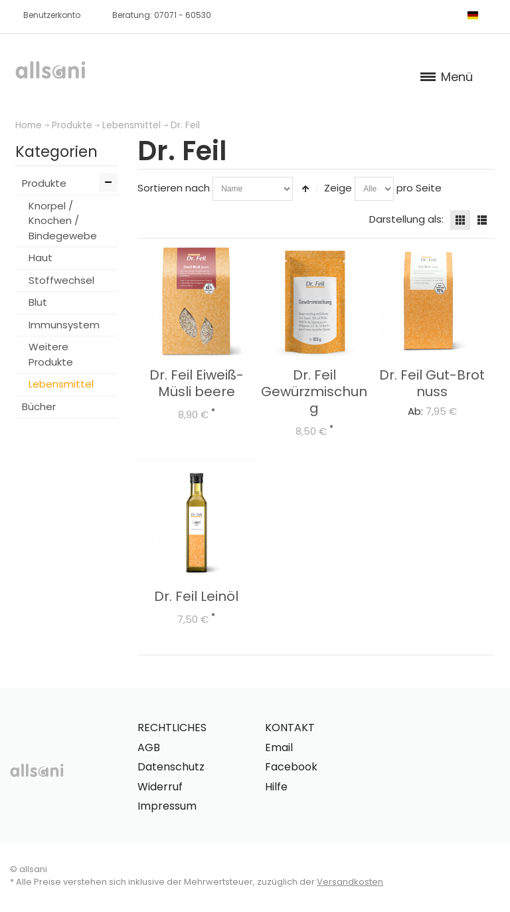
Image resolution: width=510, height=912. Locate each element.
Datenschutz (171, 766)
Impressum (167, 806)
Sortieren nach (173, 188)
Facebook (291, 766)
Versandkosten (350, 881)
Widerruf (160, 786)
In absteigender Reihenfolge (305, 189)
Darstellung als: (406, 219)
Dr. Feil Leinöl (196, 596)
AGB (148, 747)
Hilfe (276, 786)
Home (28, 125)
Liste (482, 220)
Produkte (72, 125)
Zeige (338, 188)
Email (279, 747)
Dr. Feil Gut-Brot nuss (432, 383)
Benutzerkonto (51, 15)
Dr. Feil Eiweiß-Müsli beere (196, 383)
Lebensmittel (131, 125)
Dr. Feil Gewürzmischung (314, 391)
